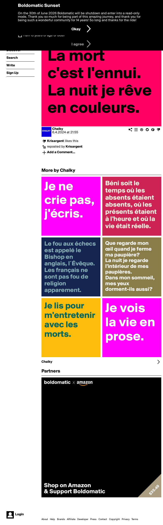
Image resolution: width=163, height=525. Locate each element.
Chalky (57, 129)
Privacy (126, 519)
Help (52, 519)
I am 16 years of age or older (44, 35)
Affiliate (71, 519)
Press (93, 519)
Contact (102, 519)
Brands (61, 519)
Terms (134, 519)
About (44, 519)
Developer (82, 519)
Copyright (114, 519)
